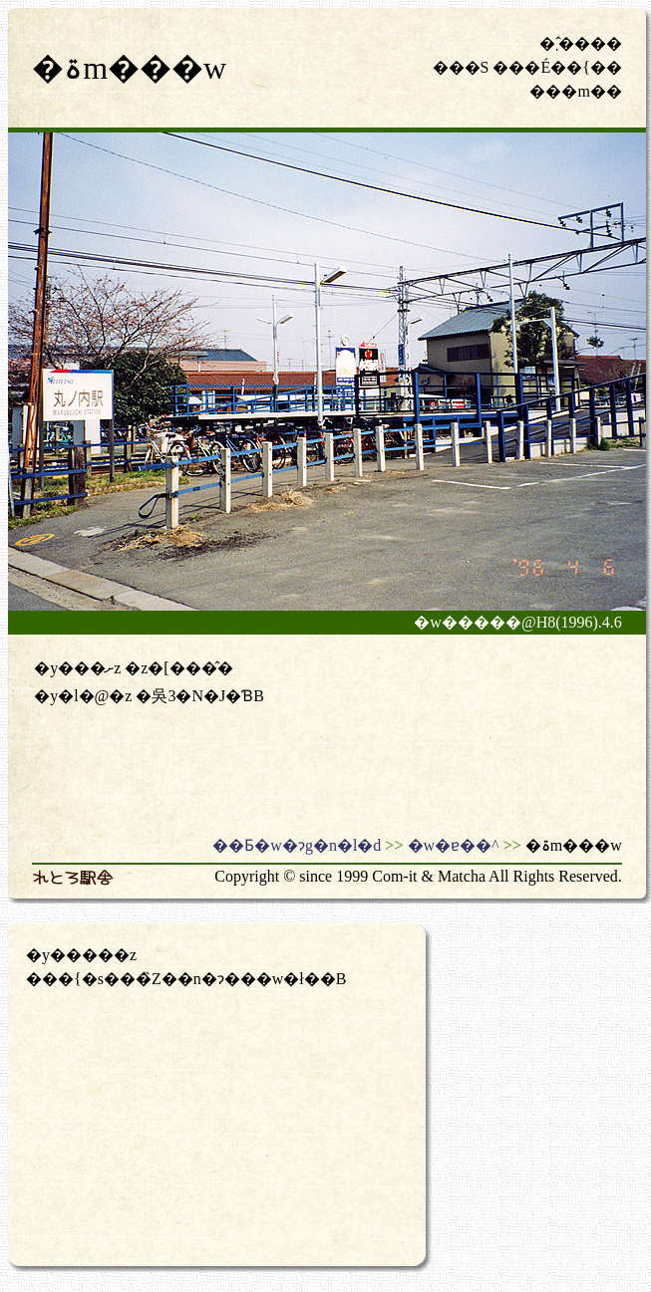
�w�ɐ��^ (453, 845)
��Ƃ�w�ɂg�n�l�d (296, 845)
